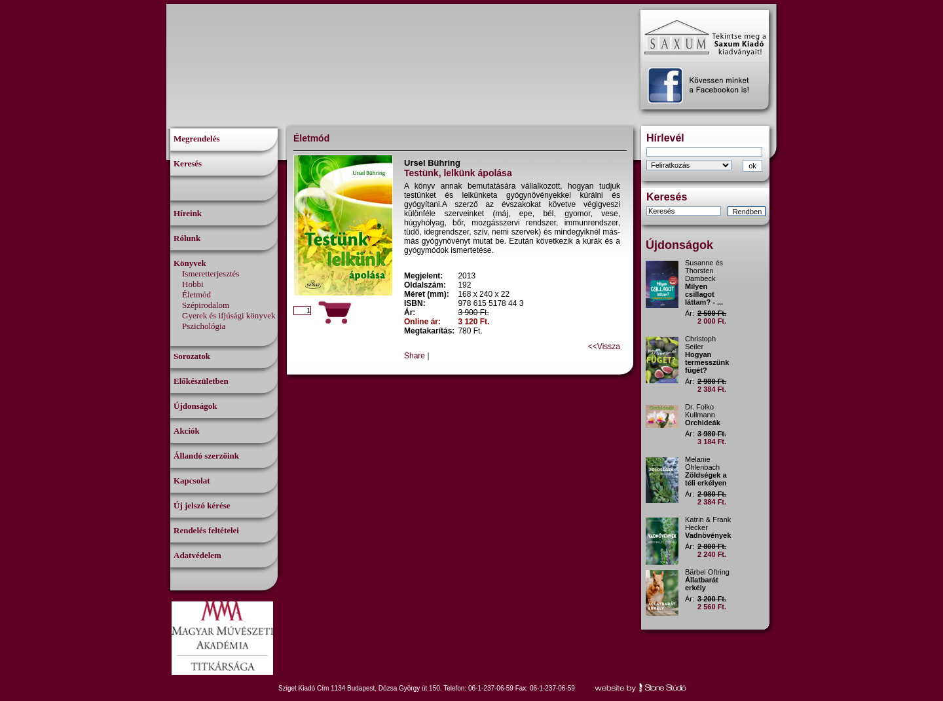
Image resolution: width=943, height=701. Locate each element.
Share (414, 355)
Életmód (196, 294)
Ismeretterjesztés (210, 273)
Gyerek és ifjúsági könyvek (229, 315)
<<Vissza (604, 346)
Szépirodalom (205, 305)
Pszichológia (203, 326)
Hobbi (193, 284)
